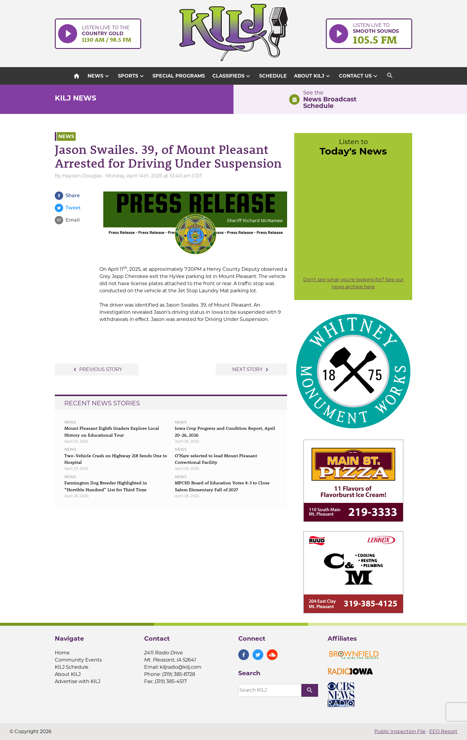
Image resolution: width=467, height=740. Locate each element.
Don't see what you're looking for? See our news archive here (353, 283)
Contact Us (359, 76)
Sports (131, 76)
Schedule (273, 76)
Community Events (78, 660)
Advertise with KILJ (77, 681)
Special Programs (178, 76)
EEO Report (443, 731)
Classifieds (232, 76)
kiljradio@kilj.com (180, 667)
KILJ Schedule (71, 667)
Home (62, 653)
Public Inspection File (400, 731)
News (99, 76)
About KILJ (312, 76)
